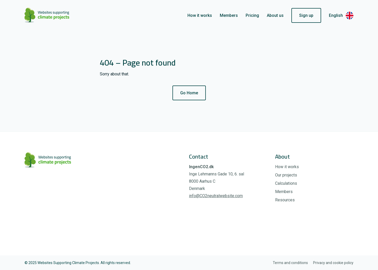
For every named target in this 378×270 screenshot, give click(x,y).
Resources (285, 199)
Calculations (286, 183)
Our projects (286, 175)
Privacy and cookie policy (333, 263)
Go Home (189, 92)
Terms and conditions (290, 263)
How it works (199, 15)
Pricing (252, 15)
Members (229, 15)
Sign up (306, 15)
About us (275, 15)
